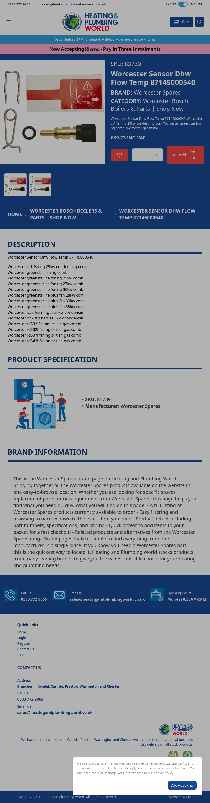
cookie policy (163, 773)
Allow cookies (182, 785)
